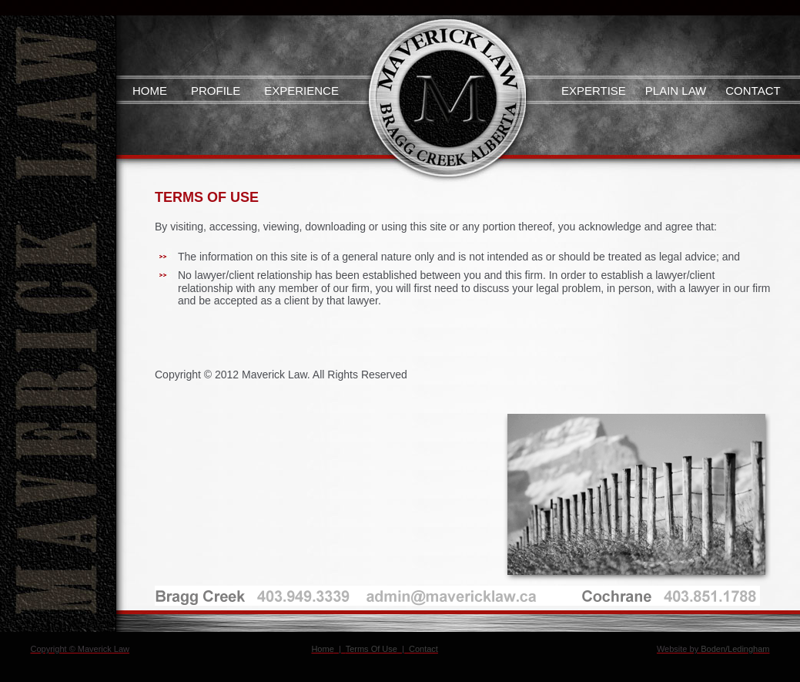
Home (149, 90)
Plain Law (675, 90)
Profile (215, 90)
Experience (301, 90)
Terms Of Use (371, 648)
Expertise (593, 90)
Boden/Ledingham (735, 648)
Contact (752, 90)
